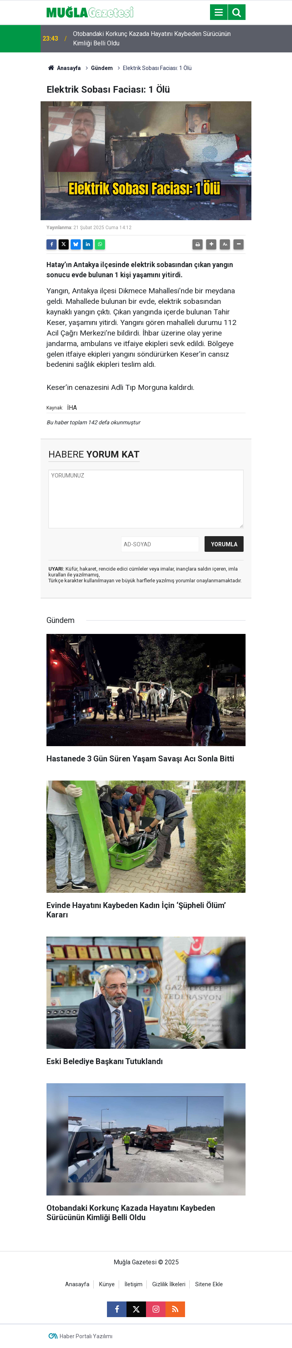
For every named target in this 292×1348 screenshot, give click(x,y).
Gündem (102, 68)
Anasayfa (63, 68)
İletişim (133, 1284)
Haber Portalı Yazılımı (86, 1336)
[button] (211, 244)
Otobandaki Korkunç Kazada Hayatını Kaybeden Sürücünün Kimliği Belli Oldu (152, 38)
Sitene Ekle (209, 1284)
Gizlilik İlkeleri (168, 1284)
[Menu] (219, 12)
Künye (107, 1284)
